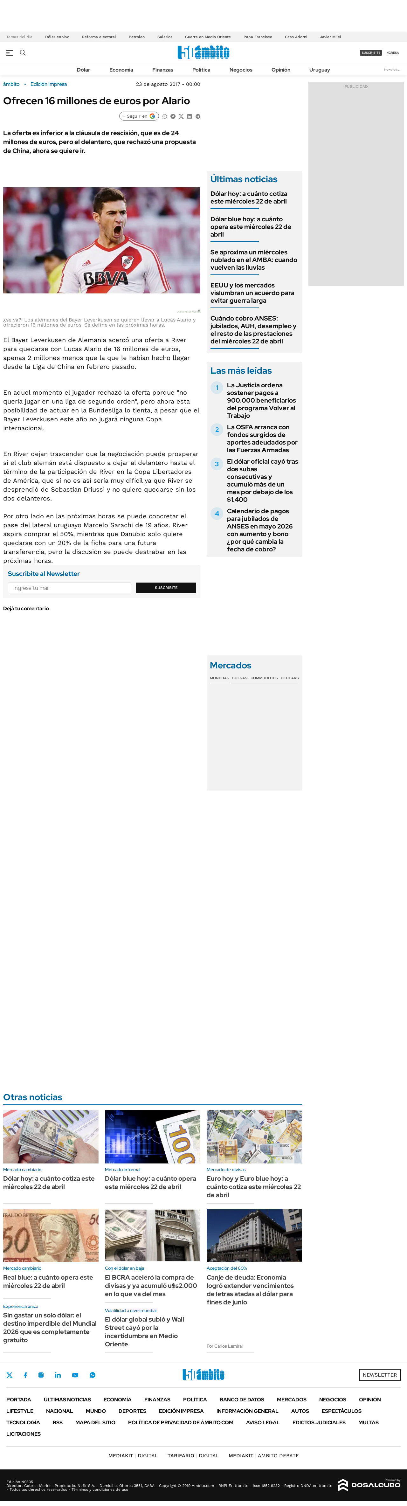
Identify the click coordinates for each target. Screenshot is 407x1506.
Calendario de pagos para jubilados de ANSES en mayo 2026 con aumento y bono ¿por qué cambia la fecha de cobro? (260, 530)
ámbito (11, 84)
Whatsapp (92, 1375)
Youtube (75, 1375)
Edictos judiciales (319, 1422)
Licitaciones (23, 1434)
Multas (368, 1422)
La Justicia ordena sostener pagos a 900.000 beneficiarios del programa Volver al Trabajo (261, 400)
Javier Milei (330, 37)
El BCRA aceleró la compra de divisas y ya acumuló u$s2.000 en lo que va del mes (151, 1285)
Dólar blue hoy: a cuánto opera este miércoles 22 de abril (250, 226)
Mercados (292, 1399)
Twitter (9, 1375)
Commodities (264, 678)
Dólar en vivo (57, 37)
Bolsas (239, 678)
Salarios (164, 37)
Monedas (219, 678)
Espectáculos (342, 1411)
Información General (248, 1411)
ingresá (392, 52)
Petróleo (137, 37)
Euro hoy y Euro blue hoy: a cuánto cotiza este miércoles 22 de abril (254, 1186)
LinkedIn (58, 1375)
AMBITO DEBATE (264, 1456)
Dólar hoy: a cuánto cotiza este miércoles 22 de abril (248, 197)
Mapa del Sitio (95, 1422)
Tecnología (23, 1422)
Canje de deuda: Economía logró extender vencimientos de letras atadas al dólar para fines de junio (250, 1289)
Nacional (59, 1411)
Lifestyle (19, 1411)
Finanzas (162, 69)
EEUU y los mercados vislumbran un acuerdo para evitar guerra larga (252, 293)
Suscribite (166, 587)
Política (201, 69)
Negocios (241, 69)
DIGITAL (133, 1456)
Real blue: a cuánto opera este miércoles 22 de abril (48, 1281)
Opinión (281, 69)
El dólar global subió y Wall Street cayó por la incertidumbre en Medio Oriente (144, 1331)
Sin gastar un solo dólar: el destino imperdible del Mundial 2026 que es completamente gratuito (50, 1327)
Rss (58, 1422)
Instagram (41, 1375)
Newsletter (392, 69)
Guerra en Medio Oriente (208, 37)
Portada (18, 1399)
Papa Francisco (258, 37)
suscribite (371, 52)
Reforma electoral (99, 37)
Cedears (290, 678)
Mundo (96, 1411)
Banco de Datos (242, 1399)
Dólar (83, 69)
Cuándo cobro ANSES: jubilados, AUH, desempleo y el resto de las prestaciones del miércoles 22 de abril (253, 329)
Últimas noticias (67, 1399)
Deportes (132, 1411)
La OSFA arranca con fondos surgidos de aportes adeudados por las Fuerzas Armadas (262, 438)
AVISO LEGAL (263, 1422)
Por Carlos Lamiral (225, 1346)
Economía (121, 69)
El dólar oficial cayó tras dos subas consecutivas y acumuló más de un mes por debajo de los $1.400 (262, 480)
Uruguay (319, 69)
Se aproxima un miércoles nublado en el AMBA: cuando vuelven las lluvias (253, 260)
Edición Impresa (181, 1411)
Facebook (25, 1375)
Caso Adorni (296, 37)
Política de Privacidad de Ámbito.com (180, 1422)
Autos (300, 1411)
